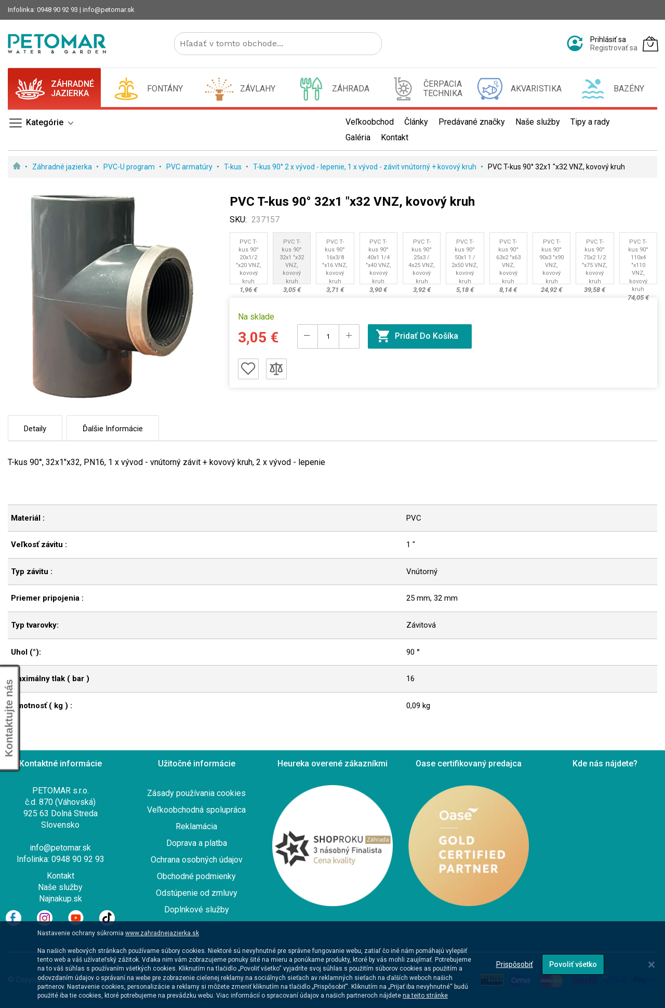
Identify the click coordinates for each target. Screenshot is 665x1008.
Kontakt (60, 876)
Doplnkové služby (196, 909)
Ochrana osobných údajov (197, 860)
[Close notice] (651, 964)
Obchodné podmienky (196, 876)
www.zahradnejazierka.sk (162, 933)
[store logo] (57, 44)
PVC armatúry (190, 167)
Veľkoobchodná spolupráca (196, 810)
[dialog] (332, 964)
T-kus (233, 167)
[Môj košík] (650, 44)
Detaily (35, 428)
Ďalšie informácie (113, 428)
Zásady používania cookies (196, 793)
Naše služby (60, 887)
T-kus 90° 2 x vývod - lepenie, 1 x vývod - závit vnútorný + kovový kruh (365, 167)
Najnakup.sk (60, 899)
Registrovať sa (613, 48)
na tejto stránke (425, 995)
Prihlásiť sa (608, 39)
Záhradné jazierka (63, 167)
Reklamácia (196, 826)
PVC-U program (129, 167)
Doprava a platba (196, 843)
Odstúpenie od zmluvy (196, 893)
